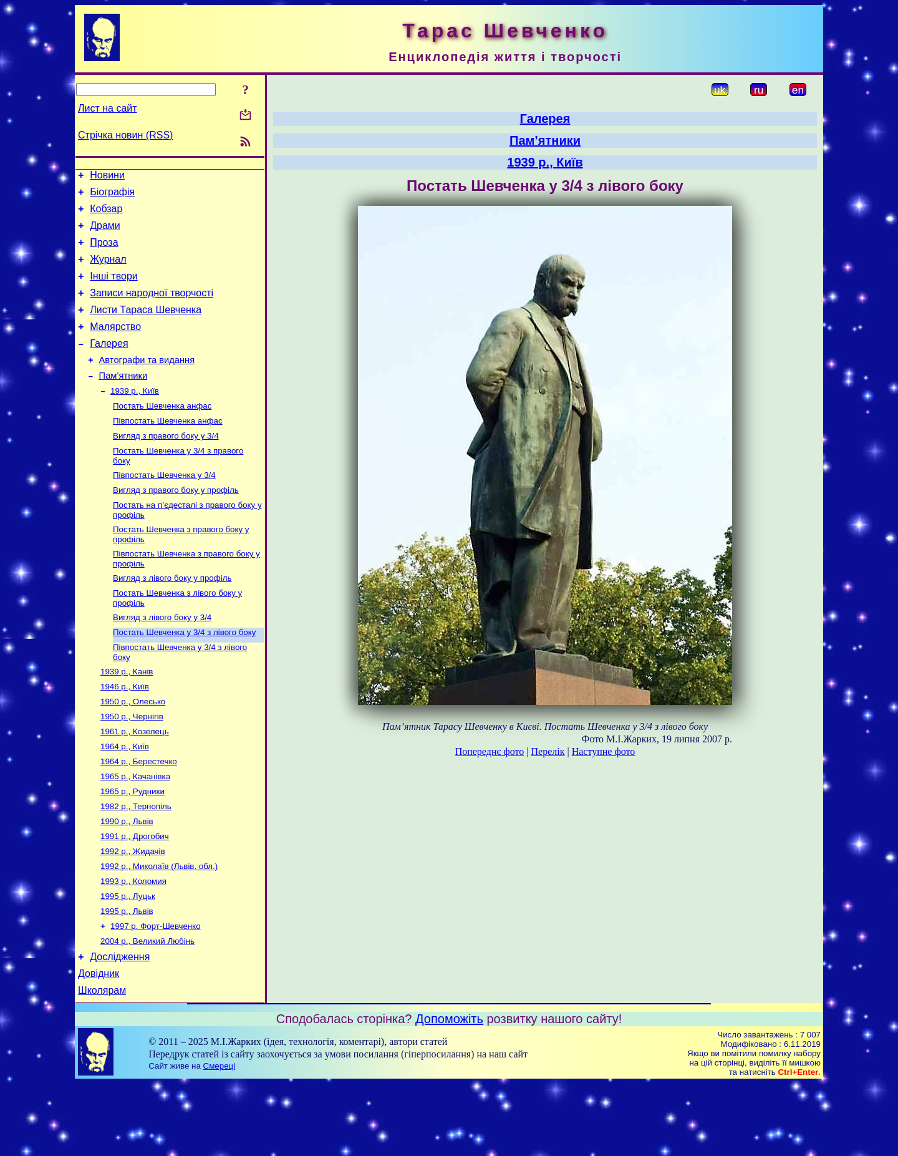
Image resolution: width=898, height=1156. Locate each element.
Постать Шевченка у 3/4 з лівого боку (184, 674)
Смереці (219, 1138)
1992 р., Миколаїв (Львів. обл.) (159, 926)
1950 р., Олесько (132, 748)
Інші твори (114, 289)
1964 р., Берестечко (138, 813)
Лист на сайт (107, 108)
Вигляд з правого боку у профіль (176, 523)
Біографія (112, 195)
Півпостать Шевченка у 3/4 (164, 507)
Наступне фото (603, 751)
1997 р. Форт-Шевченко (155, 991)
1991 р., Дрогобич (134, 894)
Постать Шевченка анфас (162, 432)
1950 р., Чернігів (131, 764)
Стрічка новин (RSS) (125, 135)
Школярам (102, 1062)
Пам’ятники (123, 400)
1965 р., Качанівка (135, 829)
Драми (105, 233)
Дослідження (120, 1025)
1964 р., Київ (124, 797)
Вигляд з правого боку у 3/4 (166, 465)
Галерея (109, 364)
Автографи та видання (147, 382)
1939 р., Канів (126, 716)
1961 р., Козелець (134, 780)
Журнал (108, 270)
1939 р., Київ (134, 416)
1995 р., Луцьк (127, 959)
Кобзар (106, 214)
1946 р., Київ (124, 732)
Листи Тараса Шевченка (145, 326)
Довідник (98, 1044)
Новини (107, 177)
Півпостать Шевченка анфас (168, 449)
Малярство (115, 345)
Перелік (547, 751)
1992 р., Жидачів (132, 910)
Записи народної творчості (151, 308)
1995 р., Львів (126, 975)
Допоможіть (449, 1091)
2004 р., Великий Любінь (147, 1008)
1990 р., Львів (126, 878)
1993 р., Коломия (133, 943)
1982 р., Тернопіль (135, 862)
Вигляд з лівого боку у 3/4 (162, 658)
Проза (104, 251)
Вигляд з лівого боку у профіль (172, 616)
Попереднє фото (489, 751)
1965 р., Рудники (132, 845)
